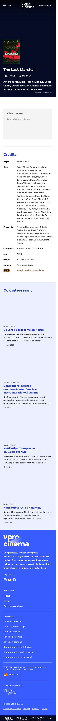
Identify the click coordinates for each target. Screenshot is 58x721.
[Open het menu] (8, 5)
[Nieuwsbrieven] (44, 5)
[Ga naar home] (27, 5)
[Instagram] (5, 579)
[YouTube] (9, 579)
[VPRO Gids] (9, 692)
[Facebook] (14, 579)
